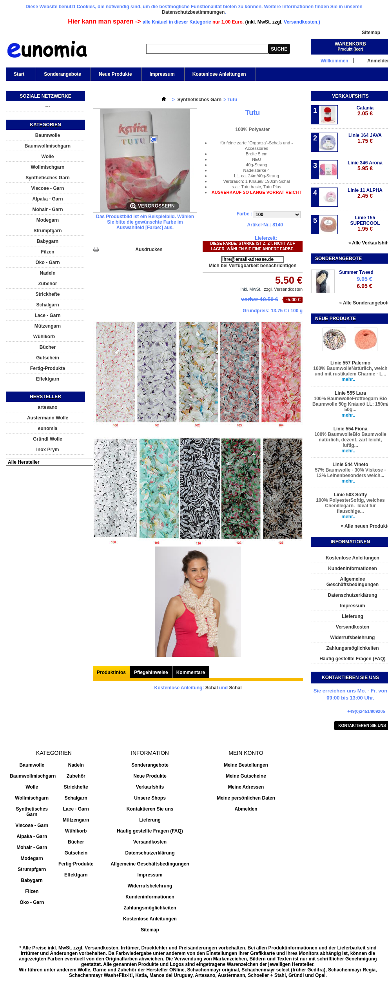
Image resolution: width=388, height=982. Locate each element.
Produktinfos (111, 672)
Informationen (350, 542)
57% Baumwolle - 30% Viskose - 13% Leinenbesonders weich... (350, 472)
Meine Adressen (246, 787)
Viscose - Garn (47, 188)
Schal (211, 687)
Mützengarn (47, 326)
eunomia (47, 428)
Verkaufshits (350, 96)
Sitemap (371, 32)
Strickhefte (47, 294)
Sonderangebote (62, 74)
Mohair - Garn (47, 209)
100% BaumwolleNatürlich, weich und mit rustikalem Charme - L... (350, 371)
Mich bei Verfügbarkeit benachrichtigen (252, 265)
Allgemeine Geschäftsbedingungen (150, 864)
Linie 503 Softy (350, 494)
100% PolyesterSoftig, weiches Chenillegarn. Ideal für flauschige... (350, 505)
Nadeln (47, 273)
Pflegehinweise (151, 672)
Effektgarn (47, 379)
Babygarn (47, 241)
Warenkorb (350, 44)
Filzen (47, 252)
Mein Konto (245, 753)
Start (18, 76)
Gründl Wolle (47, 439)
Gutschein (47, 358)
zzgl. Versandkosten (283, 289)
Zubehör (47, 283)
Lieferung (150, 820)
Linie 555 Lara (350, 393)
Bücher (48, 347)
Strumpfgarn (48, 230)
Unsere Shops (150, 798)
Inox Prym (47, 449)
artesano (47, 407)
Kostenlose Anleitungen (219, 74)
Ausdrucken (148, 249)
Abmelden (245, 809)
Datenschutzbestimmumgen (193, 12)
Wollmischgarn (48, 167)
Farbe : (245, 214)
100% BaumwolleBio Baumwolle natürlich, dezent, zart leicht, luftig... (350, 440)
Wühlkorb (44, 336)
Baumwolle (47, 135)
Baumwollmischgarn (48, 146)
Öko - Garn (47, 262)
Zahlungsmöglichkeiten (149, 908)
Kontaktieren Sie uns (150, 809)
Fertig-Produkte (47, 368)
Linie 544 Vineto (350, 464)
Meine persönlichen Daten (246, 798)
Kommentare (190, 672)
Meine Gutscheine (246, 776)
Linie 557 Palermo (350, 363)
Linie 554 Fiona (351, 429)
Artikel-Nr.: (259, 225)
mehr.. (348, 379)
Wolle (48, 156)
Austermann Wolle (47, 418)
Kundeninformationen (149, 897)
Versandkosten (150, 842)
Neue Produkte (115, 74)
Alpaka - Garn (47, 199)
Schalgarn (47, 305)
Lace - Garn (47, 315)
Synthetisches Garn (47, 177)
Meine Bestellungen (246, 765)
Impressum (162, 74)
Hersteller (45, 396)
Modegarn (47, 220)
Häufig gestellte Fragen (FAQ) (150, 831)
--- (47, 106)
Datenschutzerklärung (149, 853)
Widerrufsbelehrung (150, 886)
